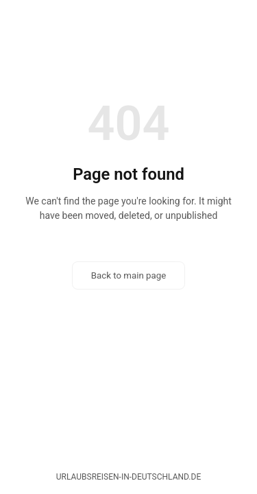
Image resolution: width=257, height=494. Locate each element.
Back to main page (129, 275)
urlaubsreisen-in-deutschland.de (128, 477)
